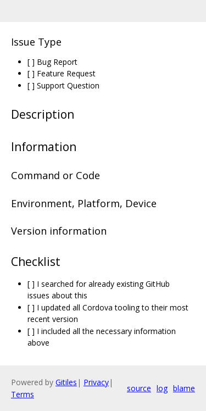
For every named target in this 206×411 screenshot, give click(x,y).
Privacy (96, 382)
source (139, 388)
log (162, 388)
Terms (22, 394)
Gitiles (66, 382)
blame (184, 388)
